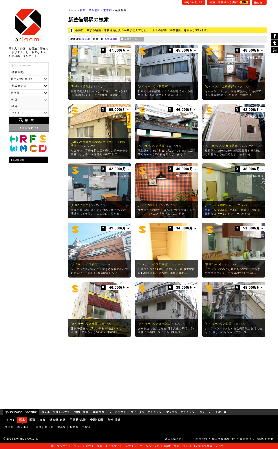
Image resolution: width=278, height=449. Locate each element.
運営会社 (245, 438)
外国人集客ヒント (176, 438)
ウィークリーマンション (14, 149)
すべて (10, 419)
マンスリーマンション (23, 149)
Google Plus (274, 50)
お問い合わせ (265, 438)
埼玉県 (49, 427)
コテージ (33, 149)
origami (29, 25)
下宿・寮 (43, 149)
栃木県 (74, 427)
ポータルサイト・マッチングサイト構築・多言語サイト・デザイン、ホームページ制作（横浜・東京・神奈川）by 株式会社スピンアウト (139, 445)
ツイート (274, 43)
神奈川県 (23, 427)
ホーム (72, 10)
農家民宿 (33, 139)
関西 (32, 419)
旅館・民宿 (23, 139)
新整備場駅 (111, 39)
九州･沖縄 (114, 419)
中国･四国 (96, 419)
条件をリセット (133, 39)
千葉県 (37, 427)
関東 (22, 419)
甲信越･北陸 (78, 419)
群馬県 (61, 427)
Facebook (18, 159)
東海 (42, 419)
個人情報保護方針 (223, 438)
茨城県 (86, 427)
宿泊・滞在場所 (90, 10)
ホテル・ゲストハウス (14, 139)
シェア (274, 36)
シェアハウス (43, 139)
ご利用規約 (200, 438)
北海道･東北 (58, 419)
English (259, 2)
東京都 (107, 10)
